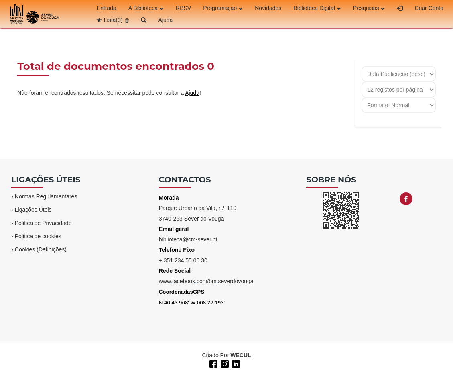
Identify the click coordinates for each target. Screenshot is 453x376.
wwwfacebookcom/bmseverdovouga (206, 281)
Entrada (106, 8)
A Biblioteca (146, 8)
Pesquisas (369, 8)
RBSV (183, 8)
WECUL (240, 355)
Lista (113, 20)
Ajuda (165, 20)
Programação (223, 8)
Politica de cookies (38, 236)
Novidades (268, 8)
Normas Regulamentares (46, 196)
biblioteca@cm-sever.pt (188, 239)
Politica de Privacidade (43, 223)
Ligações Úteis (33, 209)
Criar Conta (428, 8)
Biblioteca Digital (317, 8)
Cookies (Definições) (41, 249)
